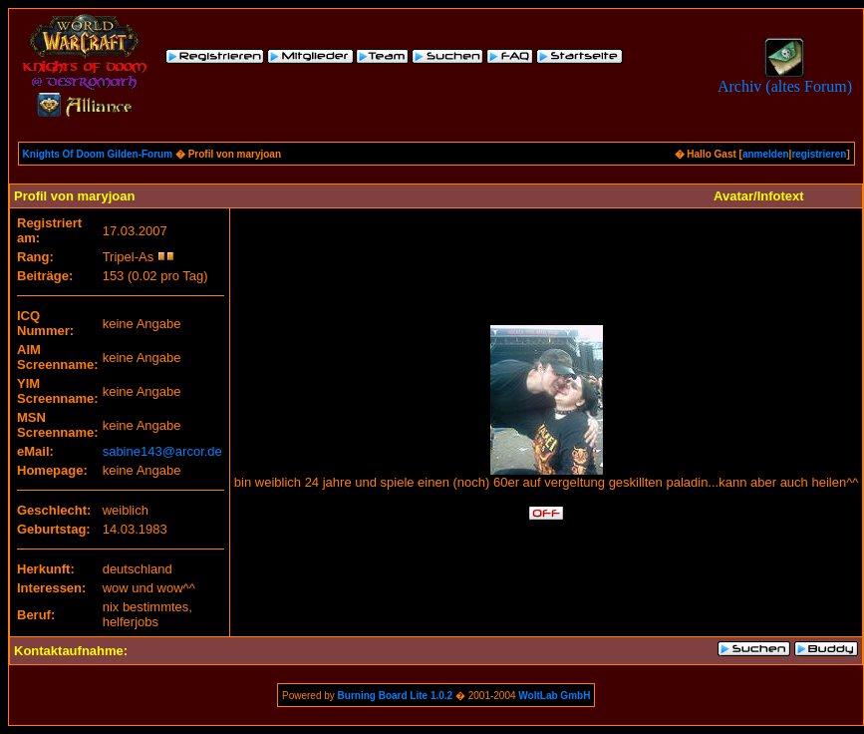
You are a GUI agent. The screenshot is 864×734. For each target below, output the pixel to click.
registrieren (818, 154)
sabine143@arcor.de (162, 451)
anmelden (765, 154)
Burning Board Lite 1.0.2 (395, 695)
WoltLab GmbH (554, 695)
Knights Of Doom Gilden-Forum (98, 154)
